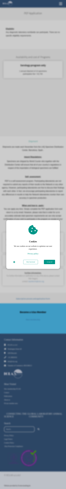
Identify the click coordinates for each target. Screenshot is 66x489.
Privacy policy (33, 254)
